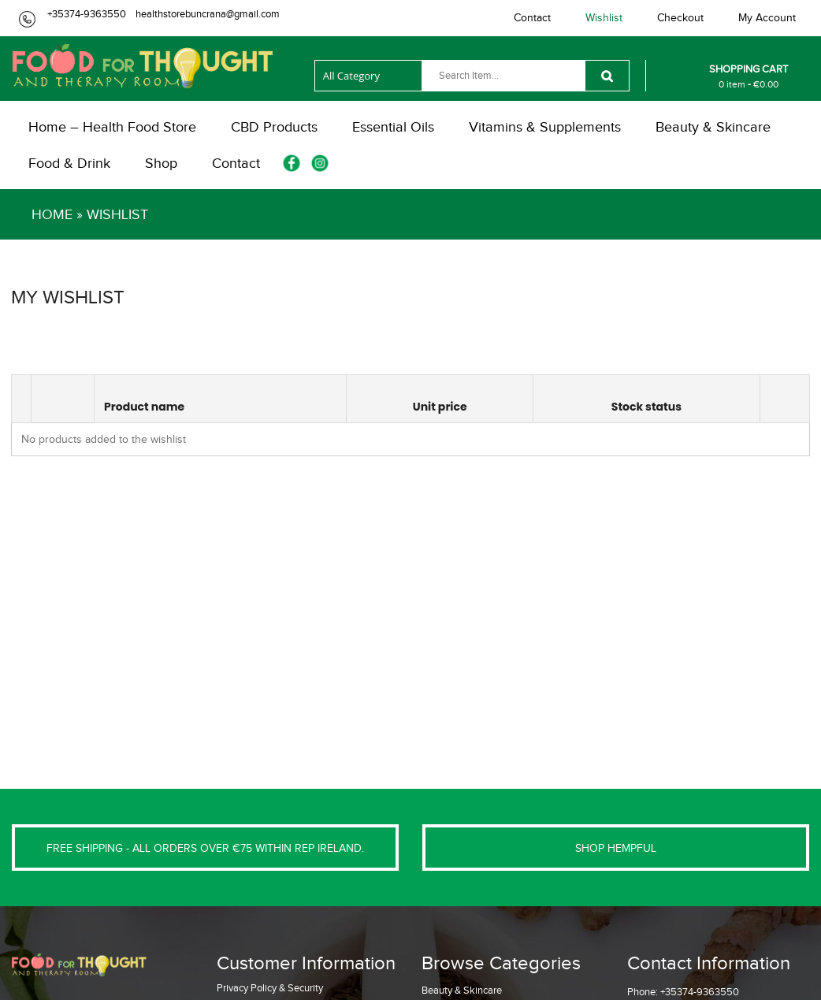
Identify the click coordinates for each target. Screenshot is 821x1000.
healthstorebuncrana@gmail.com (208, 14)
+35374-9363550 (86, 14)
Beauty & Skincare (462, 990)
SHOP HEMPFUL (615, 848)
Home (52, 214)
